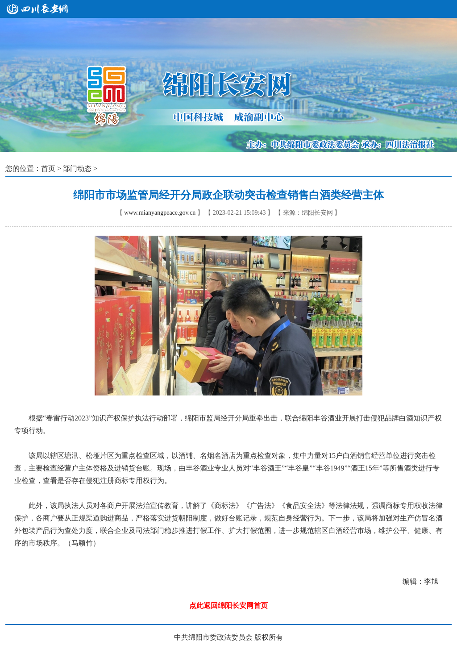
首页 (48, 168)
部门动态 (77, 168)
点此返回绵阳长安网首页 (228, 605)
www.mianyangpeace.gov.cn (159, 212)
